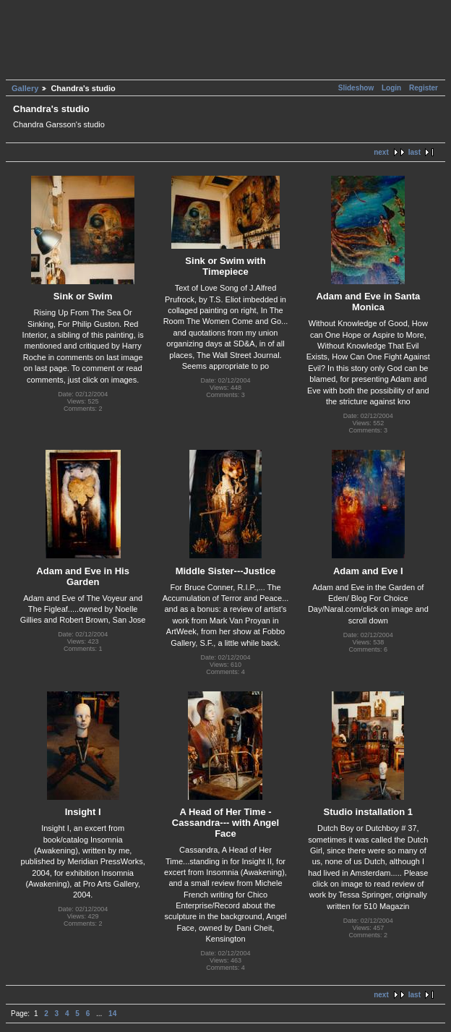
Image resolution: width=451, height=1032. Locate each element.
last (414, 152)
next (381, 152)
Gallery (25, 88)
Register (423, 88)
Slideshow (357, 88)
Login (391, 88)
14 (112, 1014)
